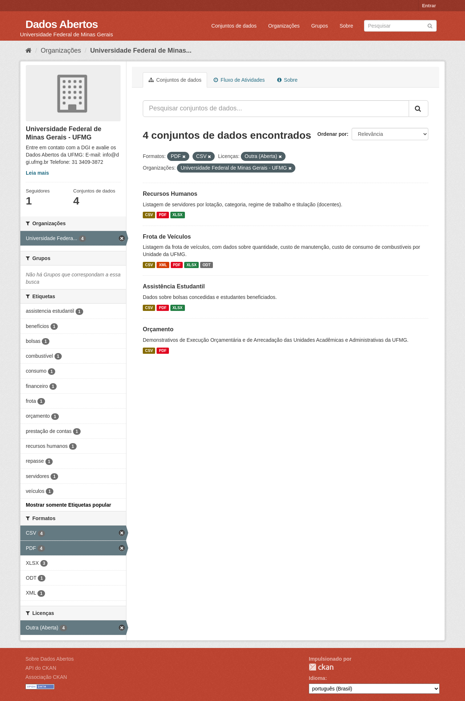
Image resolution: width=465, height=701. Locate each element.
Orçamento (158, 329)
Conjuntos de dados (234, 26)
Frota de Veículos (167, 237)
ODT (206, 265)
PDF (162, 215)
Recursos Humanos (170, 194)
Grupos (319, 26)
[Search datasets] (400, 26)
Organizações (283, 26)
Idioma (317, 678)
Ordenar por (332, 134)
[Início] (28, 50)
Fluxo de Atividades (239, 80)
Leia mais (37, 173)
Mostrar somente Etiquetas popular (68, 505)
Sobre (346, 26)
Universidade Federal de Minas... (140, 50)
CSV (149, 215)
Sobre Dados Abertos (49, 659)
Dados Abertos (61, 24)
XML (163, 265)
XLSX (177, 215)
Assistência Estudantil (174, 286)
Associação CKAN (46, 677)
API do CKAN (40, 668)
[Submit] (430, 25)
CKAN (321, 667)
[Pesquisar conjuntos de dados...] (276, 108)
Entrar (429, 5)
